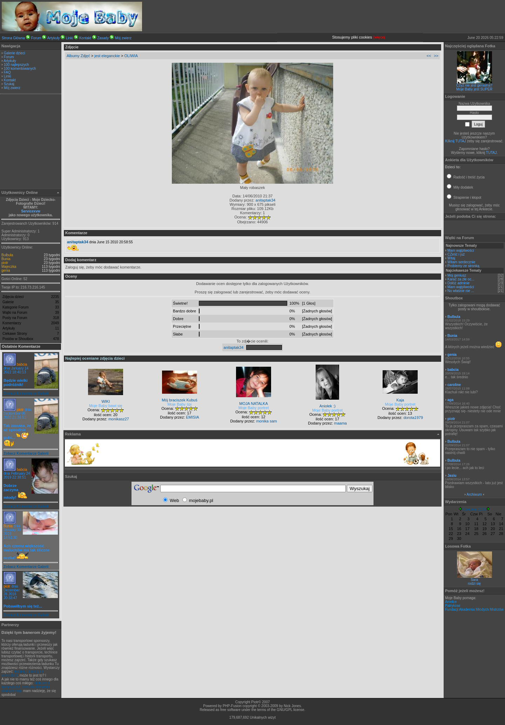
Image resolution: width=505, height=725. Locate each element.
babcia (22, 364)
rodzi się (474, 583)
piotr (4, 263)
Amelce (451, 602)
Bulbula (7, 255)
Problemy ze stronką (463, 266)
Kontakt (85, 38)
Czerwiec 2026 (474, 509)
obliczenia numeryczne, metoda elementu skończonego (25, 687)
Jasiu (452, 475)
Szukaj (9, 84)
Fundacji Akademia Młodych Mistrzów (474, 609)
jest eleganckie (107, 56)
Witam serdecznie (461, 262)
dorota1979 (413, 417)
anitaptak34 (266, 200)
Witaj (451, 258)
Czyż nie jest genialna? (474, 85)
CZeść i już (456, 254)
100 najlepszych (16, 65)
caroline (454, 385)
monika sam (266, 421)
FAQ (7, 72)
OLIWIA (131, 56)
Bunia (6, 259)
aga (450, 400)
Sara (474, 580)
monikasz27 (118, 419)
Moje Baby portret (253, 408)
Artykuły (53, 38)
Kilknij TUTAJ (455, 141)
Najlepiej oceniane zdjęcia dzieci (94, 358)
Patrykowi (452, 606)
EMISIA (192, 417)
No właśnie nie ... (460, 291)
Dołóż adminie (458, 283)
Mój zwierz (123, 38)
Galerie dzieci (14, 53)
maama (340, 423)
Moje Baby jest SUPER (474, 89)
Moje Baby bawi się (105, 406)
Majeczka (8, 267)
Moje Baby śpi (179, 404)
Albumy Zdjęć (78, 56)
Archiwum (474, 494)
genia (5, 270)
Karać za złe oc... (460, 279)
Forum (36, 38)
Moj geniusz (456, 275)
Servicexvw (30, 211)
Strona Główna (13, 38)
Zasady (103, 38)
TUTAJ (491, 153)
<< (428, 56)
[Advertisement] (31, 142)
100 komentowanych (20, 68)
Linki (69, 38)
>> (436, 56)
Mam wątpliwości (460, 250)
